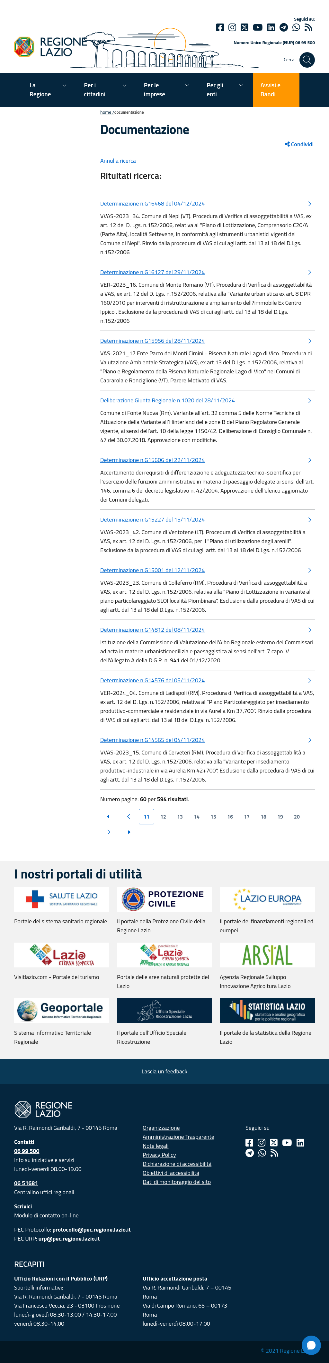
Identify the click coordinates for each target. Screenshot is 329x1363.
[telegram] (284, 27)
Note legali (156, 1145)
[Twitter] (244, 27)
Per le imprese (154, 89)
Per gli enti (215, 89)
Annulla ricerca (118, 160)
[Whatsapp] (296, 27)
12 (163, 817)
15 (213, 817)
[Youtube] (258, 27)
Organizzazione (161, 1127)
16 (230, 817)
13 (180, 817)
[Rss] (274, 1153)
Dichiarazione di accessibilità (177, 1163)
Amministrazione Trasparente (178, 1136)
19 (280, 817)
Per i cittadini (94, 89)
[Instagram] (232, 27)
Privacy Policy (159, 1154)
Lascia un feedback (164, 1071)
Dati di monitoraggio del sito (177, 1181)
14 (197, 817)
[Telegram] (249, 1153)
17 (247, 817)
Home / (107, 112)
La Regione (40, 89)
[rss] (308, 27)
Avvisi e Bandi (270, 89)
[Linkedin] (271, 27)
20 (297, 817)
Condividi (299, 144)
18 (263, 817)
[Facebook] (220, 27)
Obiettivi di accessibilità (171, 1172)
